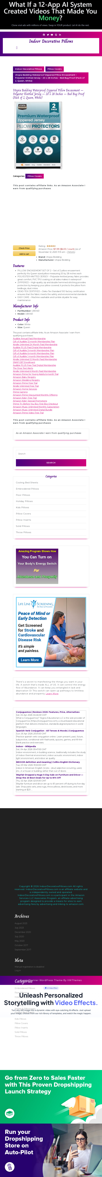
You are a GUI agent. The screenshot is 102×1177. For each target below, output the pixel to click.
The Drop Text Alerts (23, 368)
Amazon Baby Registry (24, 377)
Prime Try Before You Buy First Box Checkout (35, 404)
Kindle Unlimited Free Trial (26, 386)
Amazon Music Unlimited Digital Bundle (32, 410)
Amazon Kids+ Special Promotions (30, 401)
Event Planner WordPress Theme (41, 980)
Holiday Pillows (24, 501)
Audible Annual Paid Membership (29, 338)
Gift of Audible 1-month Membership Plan (33, 356)
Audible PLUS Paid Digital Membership (32, 347)
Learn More (52, 693)
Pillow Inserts (23, 520)
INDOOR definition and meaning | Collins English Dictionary (48, 762)
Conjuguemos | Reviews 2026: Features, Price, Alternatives (48, 712)
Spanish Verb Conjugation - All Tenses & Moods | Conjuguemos (50, 730)
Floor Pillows (23, 495)
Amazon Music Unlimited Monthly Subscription (36, 407)
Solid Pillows (23, 526)
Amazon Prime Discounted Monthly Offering (35, 395)
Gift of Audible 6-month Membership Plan (33, 353)
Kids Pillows (22, 507)
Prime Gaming (20, 392)
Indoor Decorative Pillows (51, 41)
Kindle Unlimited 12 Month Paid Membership (35, 359)
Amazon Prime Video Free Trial (28, 413)
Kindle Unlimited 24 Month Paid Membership (35, 344)
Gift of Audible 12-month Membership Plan (34, 341)
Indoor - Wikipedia (26, 746)
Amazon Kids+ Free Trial (25, 398)
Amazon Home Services (25, 389)
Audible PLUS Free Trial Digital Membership (34, 365)
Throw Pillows (23, 532)
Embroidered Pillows (27, 489)
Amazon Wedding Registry (26, 380)
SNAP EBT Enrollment (24, 362)
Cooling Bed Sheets (27, 482)
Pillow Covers (55, 69)
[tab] (17, 48)
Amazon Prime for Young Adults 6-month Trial (35, 374)
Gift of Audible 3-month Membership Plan (33, 350)
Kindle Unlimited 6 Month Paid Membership (34, 371)
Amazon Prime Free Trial (25, 383)
